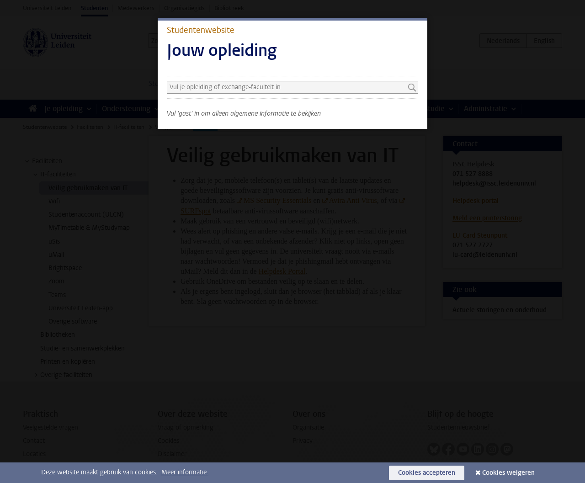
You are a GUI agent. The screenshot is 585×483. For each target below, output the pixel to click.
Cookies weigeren (508, 472)
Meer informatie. (184, 472)
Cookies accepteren (426, 472)
